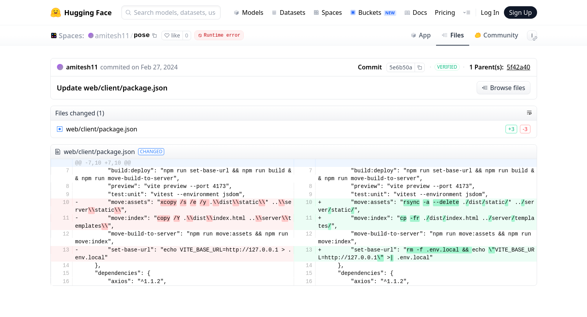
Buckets (373, 12)
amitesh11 (112, 35)
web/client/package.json (102, 129)
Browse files (503, 87)
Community (496, 35)
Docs (415, 12)
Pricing (445, 12)
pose (142, 35)
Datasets (288, 12)
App (420, 35)
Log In (490, 12)
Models (248, 12)
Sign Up (520, 12)
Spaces (327, 12)
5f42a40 (518, 67)
